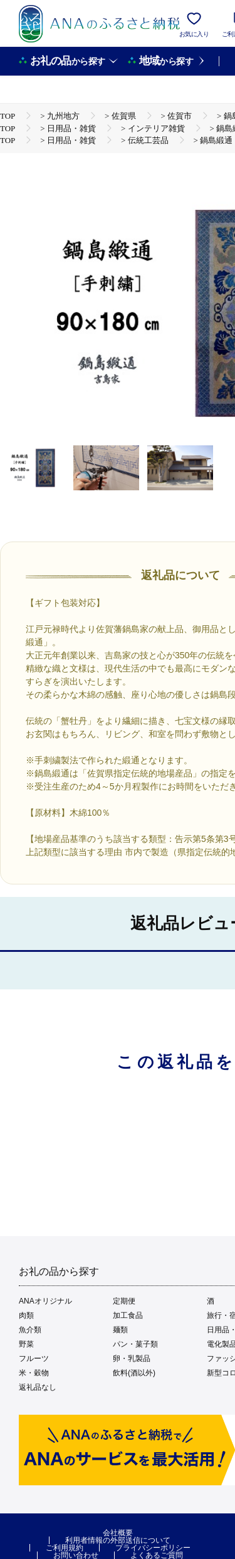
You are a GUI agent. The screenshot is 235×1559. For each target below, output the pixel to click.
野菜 (26, 1344)
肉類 (26, 1315)
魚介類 (30, 1329)
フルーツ (34, 1358)
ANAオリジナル (45, 1301)
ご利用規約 (64, 1547)
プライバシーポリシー (153, 1547)
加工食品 (128, 1315)
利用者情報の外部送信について (117, 1540)
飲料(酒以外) (134, 1372)
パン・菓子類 (135, 1344)
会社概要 (118, 1532)
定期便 (124, 1301)
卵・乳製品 (131, 1358)
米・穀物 (34, 1372)
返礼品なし (37, 1387)
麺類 (120, 1329)
